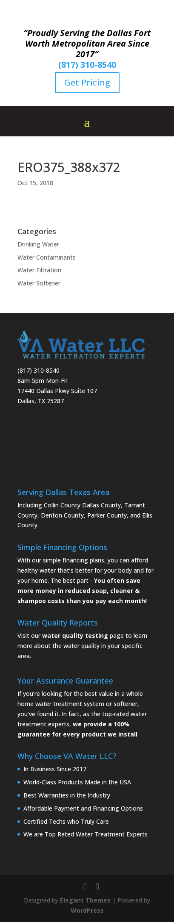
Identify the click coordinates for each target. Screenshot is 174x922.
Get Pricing (87, 82)
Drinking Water (38, 244)
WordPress (87, 910)
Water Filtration (39, 270)
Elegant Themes (85, 900)
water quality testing (75, 635)
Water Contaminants (46, 257)
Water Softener (38, 283)
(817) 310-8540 (87, 64)
